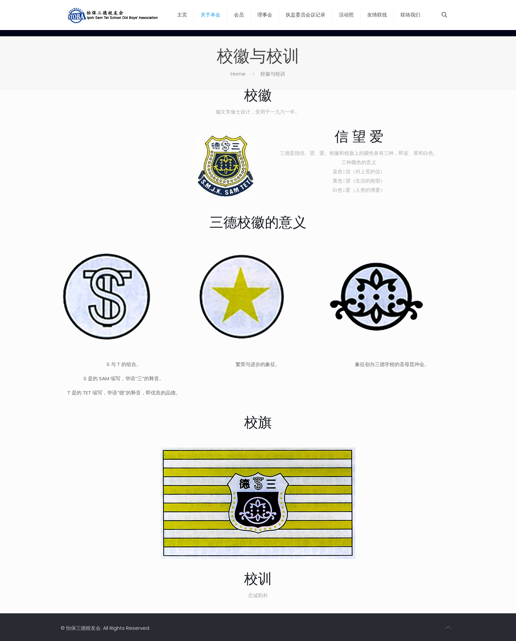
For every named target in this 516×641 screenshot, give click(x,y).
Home (238, 73)
